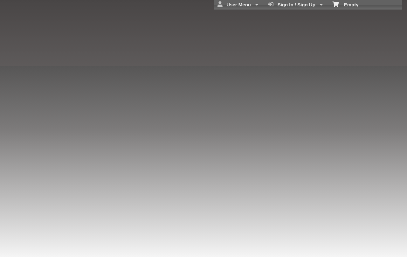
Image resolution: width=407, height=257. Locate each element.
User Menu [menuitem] (237, 4)
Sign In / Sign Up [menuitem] (295, 4)
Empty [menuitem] (345, 4)
